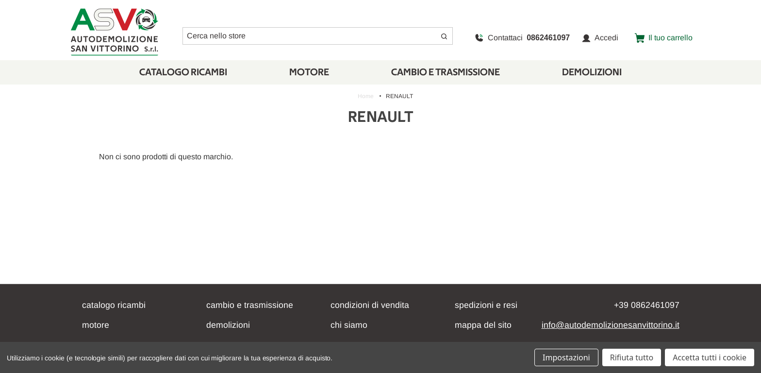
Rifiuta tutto (631, 357)
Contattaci (522, 38)
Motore (309, 72)
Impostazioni (566, 357)
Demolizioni (592, 72)
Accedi (600, 38)
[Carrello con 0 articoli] (664, 37)
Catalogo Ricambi (183, 72)
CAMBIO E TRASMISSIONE (445, 72)
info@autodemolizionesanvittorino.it (610, 325)
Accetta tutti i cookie (709, 357)
